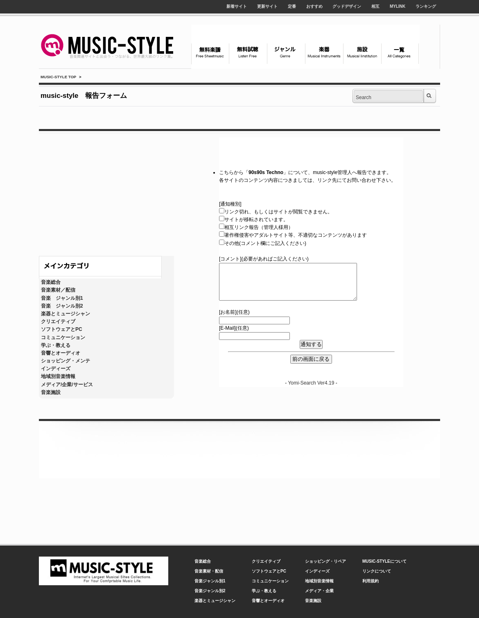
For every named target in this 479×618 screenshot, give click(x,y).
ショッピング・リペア (325, 561)
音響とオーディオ (60, 353)
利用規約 (370, 581)
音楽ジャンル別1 (210, 581)
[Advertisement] (106, 192)
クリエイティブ (58, 321)
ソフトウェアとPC (61, 329)
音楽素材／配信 (58, 290)
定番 (292, 6)
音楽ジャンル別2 (210, 591)
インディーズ (55, 368)
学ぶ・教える (55, 345)
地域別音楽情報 (58, 376)
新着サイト (236, 6)
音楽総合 (51, 282)
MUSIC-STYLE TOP (58, 77)
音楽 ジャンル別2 (62, 306)
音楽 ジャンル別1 (62, 298)
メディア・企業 (319, 591)
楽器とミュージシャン (65, 314)
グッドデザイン (346, 6)
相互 (375, 6)
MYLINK (397, 6)
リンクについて (376, 571)
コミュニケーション (63, 337)
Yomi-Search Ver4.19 (311, 383)
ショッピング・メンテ (65, 361)
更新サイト (267, 6)
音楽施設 (51, 392)
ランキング (426, 6)
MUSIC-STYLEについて (384, 561)
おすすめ (314, 6)
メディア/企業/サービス (67, 384)
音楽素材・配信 (208, 571)
